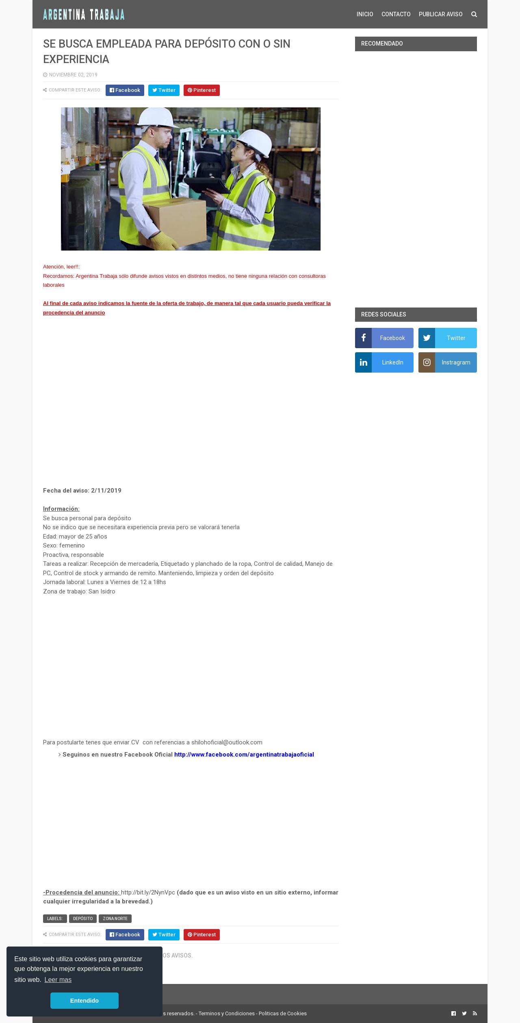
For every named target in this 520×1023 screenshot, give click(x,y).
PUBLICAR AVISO (441, 14)
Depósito (83, 918)
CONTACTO (396, 14)
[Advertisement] (191, 411)
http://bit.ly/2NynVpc (148, 892)
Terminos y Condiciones (227, 1013)
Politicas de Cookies (283, 1013)
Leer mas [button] (58, 979)
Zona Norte (115, 918)
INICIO (365, 14)
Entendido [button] (84, 1000)
